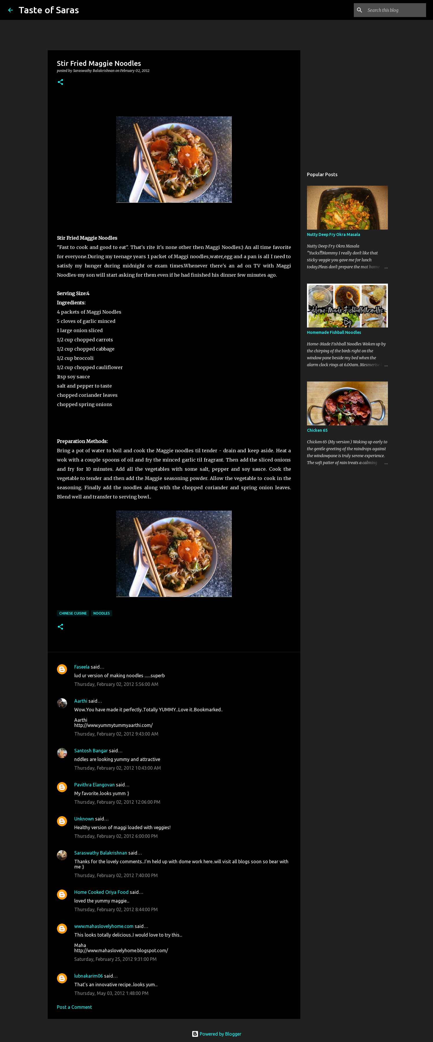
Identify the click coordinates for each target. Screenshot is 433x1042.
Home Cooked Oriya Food (101, 892)
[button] (60, 82)
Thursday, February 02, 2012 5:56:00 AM (116, 684)
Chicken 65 (317, 430)
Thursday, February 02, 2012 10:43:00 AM (117, 768)
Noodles (101, 613)
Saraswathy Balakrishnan (100, 852)
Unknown (84, 818)
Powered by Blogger (216, 1034)
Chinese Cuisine (73, 613)
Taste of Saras (48, 10)
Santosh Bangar (91, 750)
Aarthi (80, 701)
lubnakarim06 (88, 975)
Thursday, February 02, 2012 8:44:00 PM (116, 909)
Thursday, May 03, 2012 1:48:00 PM (111, 993)
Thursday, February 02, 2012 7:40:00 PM (116, 875)
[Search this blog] (395, 10)
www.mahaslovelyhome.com (104, 926)
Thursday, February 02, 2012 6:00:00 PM (116, 836)
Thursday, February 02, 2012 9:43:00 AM (116, 733)
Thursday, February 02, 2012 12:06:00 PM (117, 802)
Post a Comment (74, 1007)
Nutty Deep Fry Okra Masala (333, 234)
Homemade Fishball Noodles (334, 332)
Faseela (82, 666)
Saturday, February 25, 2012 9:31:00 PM (115, 959)
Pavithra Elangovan (94, 784)
